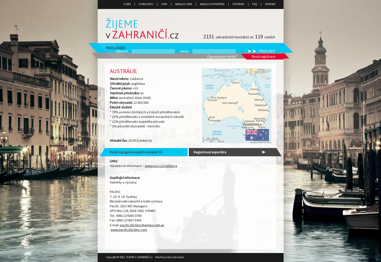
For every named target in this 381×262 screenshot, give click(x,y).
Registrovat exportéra (210, 152)
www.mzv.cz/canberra (161, 166)
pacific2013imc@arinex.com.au (142, 225)
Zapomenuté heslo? (222, 56)
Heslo (184, 51)
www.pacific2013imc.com (129, 229)
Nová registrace (263, 56)
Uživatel (122, 51)
